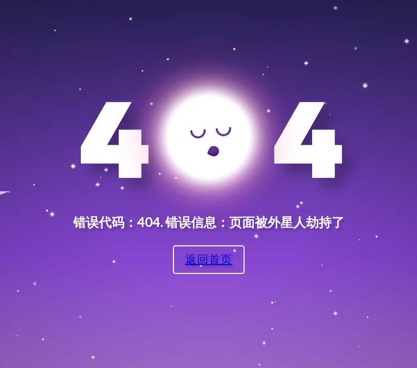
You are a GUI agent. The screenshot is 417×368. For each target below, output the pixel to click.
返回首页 (208, 259)
